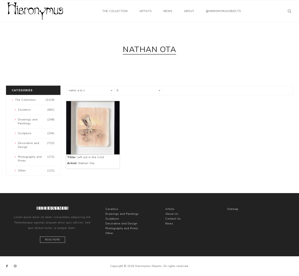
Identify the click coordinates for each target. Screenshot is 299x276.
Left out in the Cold (85, 157)
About (189, 11)
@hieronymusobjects (223, 11)
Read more (52, 239)
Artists (145, 11)
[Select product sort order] (90, 90)
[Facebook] (7, 266)
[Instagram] (15, 266)
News (167, 11)
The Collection (115, 11)
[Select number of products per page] (138, 90)
